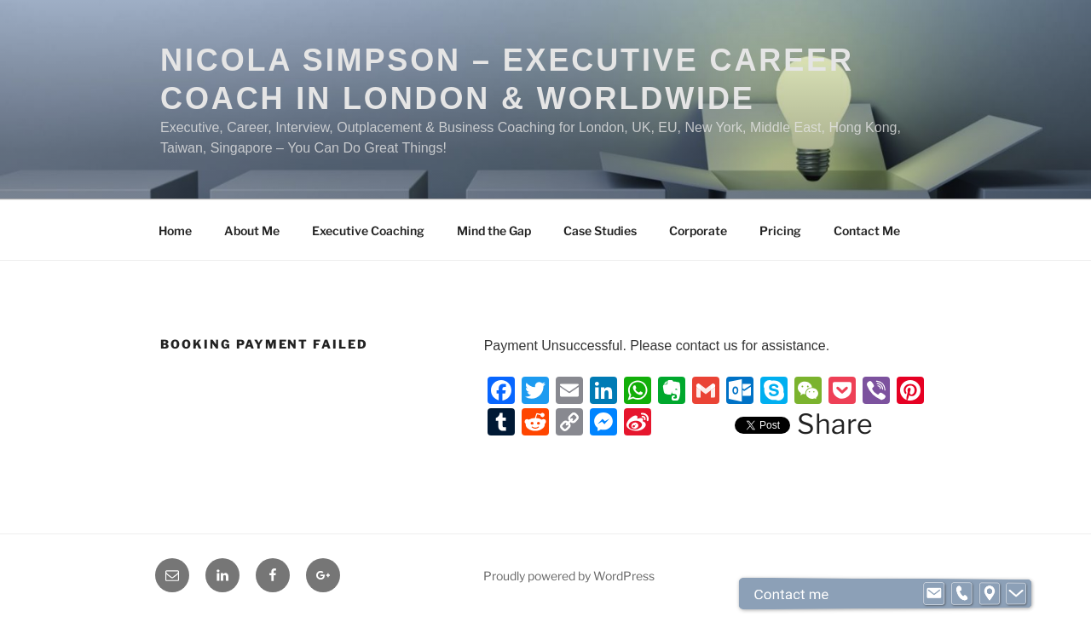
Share (835, 424)
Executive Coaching (368, 230)
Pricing (780, 230)
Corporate (698, 230)
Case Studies (600, 230)
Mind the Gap (494, 230)
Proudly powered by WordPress (569, 575)
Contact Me (867, 230)
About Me (252, 230)
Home (175, 230)
